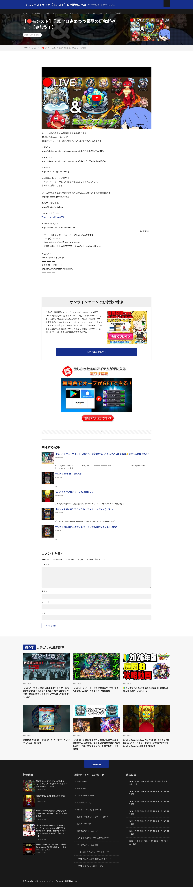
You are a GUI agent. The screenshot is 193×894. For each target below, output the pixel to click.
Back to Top (96, 772)
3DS (76, 13)
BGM (68, 13)
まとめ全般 (37, 13)
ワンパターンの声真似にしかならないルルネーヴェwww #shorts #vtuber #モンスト (51, 821)
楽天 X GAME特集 (84, 831)
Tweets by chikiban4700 (53, 220)
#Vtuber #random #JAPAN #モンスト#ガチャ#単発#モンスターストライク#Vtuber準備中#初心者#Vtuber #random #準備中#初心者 (146, 751)
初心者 (36, 38)
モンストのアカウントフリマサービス (96, 859)
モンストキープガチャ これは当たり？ (74, 495)
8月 (159, 799)
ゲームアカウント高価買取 (88, 852)
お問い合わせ (82, 789)
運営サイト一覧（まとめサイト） (91, 817)
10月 (167, 799)
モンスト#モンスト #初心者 (68, 477)
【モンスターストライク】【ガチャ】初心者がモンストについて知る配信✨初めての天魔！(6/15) (102, 457)
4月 (145, 789)
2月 (138, 789)
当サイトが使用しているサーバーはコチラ (95, 824)
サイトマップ (82, 796)
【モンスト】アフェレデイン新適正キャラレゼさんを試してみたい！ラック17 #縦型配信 (96, 695)
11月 (131, 802)
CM (107, 13)
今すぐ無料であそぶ (96, 355)
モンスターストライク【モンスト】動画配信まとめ (59, 888)
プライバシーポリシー (86, 803)
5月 (149, 799)
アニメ (85, 13)
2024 (131, 809)
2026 (131, 789)
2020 (131, 848)
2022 (131, 828)
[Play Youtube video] (96, 101)
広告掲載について (84, 810)
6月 (152, 799)
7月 (156, 799)
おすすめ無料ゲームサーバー (89, 838)
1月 (135, 789)
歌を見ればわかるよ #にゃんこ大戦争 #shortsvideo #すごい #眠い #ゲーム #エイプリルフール (51, 855)
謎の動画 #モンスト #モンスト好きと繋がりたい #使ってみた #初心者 (46, 747)
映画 (93, 13)
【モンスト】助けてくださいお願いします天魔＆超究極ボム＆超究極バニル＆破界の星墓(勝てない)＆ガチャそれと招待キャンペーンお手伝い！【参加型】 (96, 751)
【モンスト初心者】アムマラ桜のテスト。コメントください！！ (86, 512)
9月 (163, 799)
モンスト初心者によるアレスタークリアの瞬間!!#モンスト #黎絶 (86, 530)
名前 (45, 595)
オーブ (115, 13)
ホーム (25, 13)
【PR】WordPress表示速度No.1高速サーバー (96, 866)
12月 (135, 802)
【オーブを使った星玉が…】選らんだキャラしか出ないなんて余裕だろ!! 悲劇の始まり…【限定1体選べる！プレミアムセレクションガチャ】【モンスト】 (51, 838)
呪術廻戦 (126, 13)
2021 (131, 838)
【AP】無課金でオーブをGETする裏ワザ (94, 845)
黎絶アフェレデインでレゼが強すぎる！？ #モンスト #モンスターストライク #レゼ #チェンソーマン (51, 791)
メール (46, 605)
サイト (44, 616)
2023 (131, 818)
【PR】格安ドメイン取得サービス (91, 873)
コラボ (49, 13)
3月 (142, 789)
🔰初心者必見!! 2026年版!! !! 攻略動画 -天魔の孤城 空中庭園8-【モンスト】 (146, 693)
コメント (45, 568)
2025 (131, 799)
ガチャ (59, 13)
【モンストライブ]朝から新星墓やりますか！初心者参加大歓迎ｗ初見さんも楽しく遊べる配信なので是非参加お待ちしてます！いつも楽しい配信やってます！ (46, 697)
